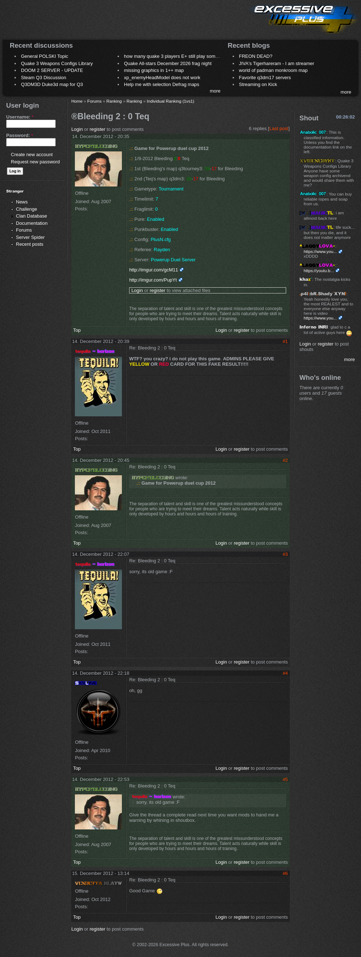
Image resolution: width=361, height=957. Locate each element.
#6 (285, 873)
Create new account (32, 154)
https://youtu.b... (319, 270)
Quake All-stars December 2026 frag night (168, 63)
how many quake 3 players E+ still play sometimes (176, 56)
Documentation (31, 223)
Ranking (114, 101)
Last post (278, 128)
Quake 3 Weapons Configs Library (57, 63)
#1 (285, 341)
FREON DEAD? (255, 56)
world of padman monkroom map (273, 70)
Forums (24, 230)
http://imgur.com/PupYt (153, 280)
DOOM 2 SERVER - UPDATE (52, 70)
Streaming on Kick (258, 84)
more (215, 91)
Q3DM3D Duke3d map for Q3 (52, 84)
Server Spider (30, 237)
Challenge (26, 209)
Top (77, 330)
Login (77, 129)
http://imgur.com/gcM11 (153, 269)
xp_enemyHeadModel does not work (162, 77)
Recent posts (29, 244)
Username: (20, 117)
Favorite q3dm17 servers (265, 77)
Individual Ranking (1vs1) (170, 101)
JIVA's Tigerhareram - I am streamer (276, 63)
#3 (285, 554)
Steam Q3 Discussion (43, 77)
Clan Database (31, 216)
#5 (285, 779)
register (97, 129)
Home (76, 101)
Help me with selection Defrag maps (161, 84)
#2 (285, 460)
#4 (285, 673)
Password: (19, 135)
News (22, 202)
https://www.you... (320, 251)
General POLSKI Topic (44, 56)
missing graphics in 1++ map (154, 70)
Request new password (35, 161)
